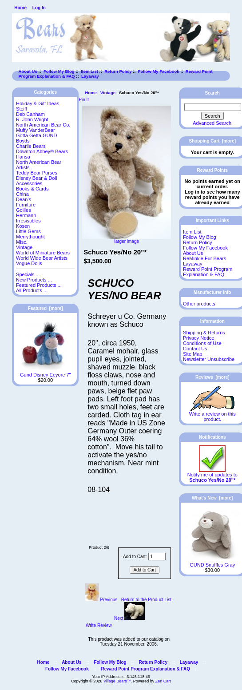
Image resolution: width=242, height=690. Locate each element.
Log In (39, 7)
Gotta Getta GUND (36, 135)
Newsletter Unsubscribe (208, 359)
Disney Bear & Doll (36, 178)
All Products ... (32, 290)
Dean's (23, 199)
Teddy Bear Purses (36, 172)
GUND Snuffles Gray (212, 562)
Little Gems (28, 231)
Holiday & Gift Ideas (37, 103)
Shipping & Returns (204, 332)
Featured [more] (45, 308)
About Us (28, 71)
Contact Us (195, 348)
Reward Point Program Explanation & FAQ (207, 271)
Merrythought (30, 236)
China (22, 194)
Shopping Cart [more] (212, 141)
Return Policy (117, 71)
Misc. (22, 242)
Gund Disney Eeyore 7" (45, 372)
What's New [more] (212, 498)
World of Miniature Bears (43, 252)
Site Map (192, 354)
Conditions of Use (202, 343)
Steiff (21, 108)
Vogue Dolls (29, 263)
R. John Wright (32, 119)
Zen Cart (163, 681)
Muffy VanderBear (35, 130)
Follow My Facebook (158, 71)
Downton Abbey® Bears (42, 151)
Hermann (26, 215)
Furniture (26, 204)
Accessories (29, 183)
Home (20, 7)
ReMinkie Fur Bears (204, 258)
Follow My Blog (59, 71)
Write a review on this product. (212, 414)
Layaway (90, 76)
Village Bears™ (117, 681)
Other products (199, 303)
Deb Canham (30, 114)
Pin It (84, 99)
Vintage (107, 92)
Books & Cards (32, 188)
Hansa (23, 156)
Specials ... (28, 274)
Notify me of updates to (212, 475)
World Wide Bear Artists (41, 258)
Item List (89, 71)
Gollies (23, 210)
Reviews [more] (212, 377)
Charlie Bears (31, 146)
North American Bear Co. (43, 124)
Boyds (23, 140)
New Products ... (34, 279)
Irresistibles (28, 220)
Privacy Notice (198, 338)
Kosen (23, 226)
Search (212, 93)
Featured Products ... (39, 285)
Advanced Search (212, 123)
